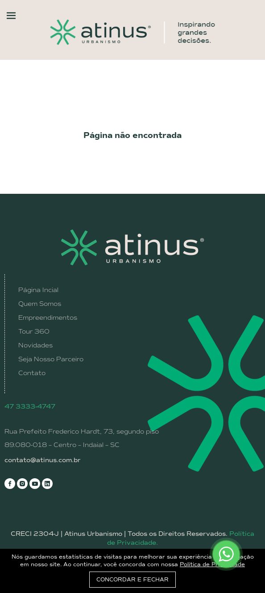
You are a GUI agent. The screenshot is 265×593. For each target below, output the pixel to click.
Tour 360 (34, 331)
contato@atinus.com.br (42, 460)
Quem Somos (39, 303)
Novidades (35, 345)
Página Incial (38, 289)
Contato (32, 372)
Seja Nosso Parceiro (50, 359)
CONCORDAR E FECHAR (132, 579)
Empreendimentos (47, 317)
